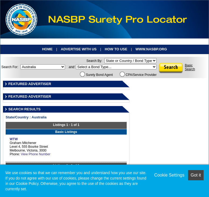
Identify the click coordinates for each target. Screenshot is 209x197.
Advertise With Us (79, 49)
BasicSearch (190, 67)
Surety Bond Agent (96, 75)
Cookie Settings (169, 175)
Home (47, 49)
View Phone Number (35, 154)
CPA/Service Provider (138, 75)
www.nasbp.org (151, 49)
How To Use (116, 49)
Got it (196, 175)
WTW (14, 139)
